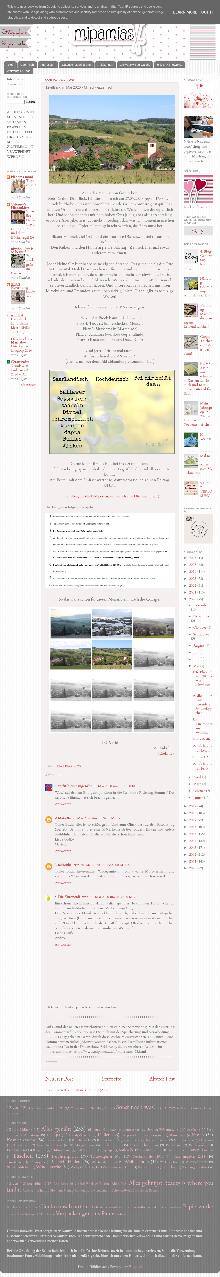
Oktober (200, 627)
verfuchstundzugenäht (75, 786)
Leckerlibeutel (145, 1140)
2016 (193, 826)
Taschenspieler (64, 1156)
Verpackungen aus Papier (86, 1213)
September (201, 634)
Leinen (163, 1140)
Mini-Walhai (205, 436)
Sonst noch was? (136, 1107)
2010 (193, 868)
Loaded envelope (169, 1207)
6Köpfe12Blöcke (19, 1129)
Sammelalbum (15, 1214)
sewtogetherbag (196, 1167)
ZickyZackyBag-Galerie (135, 64)
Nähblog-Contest (102, 1108)
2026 (193, 557)
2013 (193, 847)
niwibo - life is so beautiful (22, 250)
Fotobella (193, 1130)
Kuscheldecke (81, 1140)
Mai (196, 666)
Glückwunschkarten (63, 1206)
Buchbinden (14, 1207)
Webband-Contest (189, 1108)
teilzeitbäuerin (68, 865)
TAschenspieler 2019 (181, 1150)
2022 (193, 585)
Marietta (64, 818)
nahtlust (17, 315)
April (197, 777)
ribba (121, 1214)
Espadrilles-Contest (120, 1130)
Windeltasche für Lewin (202, 748)
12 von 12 (16, 1108)
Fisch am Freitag (62, 1190)
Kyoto (128, 1140)
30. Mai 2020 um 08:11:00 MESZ (117, 786)
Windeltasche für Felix (202, 766)
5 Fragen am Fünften (42, 1108)
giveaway (12, 1113)
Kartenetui (177, 1135)
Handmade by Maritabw (21, 341)
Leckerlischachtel (144, 1207)
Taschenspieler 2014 (106, 1156)
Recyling (39, 1150)
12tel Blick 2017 (38, 1183)
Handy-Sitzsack (80, 1135)
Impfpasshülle (129, 1135)
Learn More (185, 12)
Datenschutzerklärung (76, 64)
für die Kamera (148, 1167)
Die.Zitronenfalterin (73, 896)
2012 (193, 854)
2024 (193, 571)
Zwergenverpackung (118, 1167)
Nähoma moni (22, 177)
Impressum (48, 64)
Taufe (51, 1214)
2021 (193, 592)
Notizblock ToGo (49, 1145)
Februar (199, 790)
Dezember (201, 605)
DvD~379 (30, 293)
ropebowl (171, 1167)
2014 (193, 840)
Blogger (135, 1266)
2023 (193, 578)
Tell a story (166, 1107)
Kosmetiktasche (21, 1140)
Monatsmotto (80, 1108)
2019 (193, 806)
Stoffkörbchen (151, 1150)
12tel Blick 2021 (115, 1183)
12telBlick (166, 753)
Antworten (63, 804)
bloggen (208, 1108)
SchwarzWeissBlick (125, 1190)
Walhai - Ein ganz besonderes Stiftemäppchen (202, 704)
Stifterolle (126, 1150)
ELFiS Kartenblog (19, 286)
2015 (193, 834)
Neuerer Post (59, 1079)
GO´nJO (53, 1135)
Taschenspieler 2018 (189, 1156)
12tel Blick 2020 (69, 766)
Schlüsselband (61, 1150)
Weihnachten (136, 1162)
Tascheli (207, 1150)
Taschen (23, 1156)
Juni (196, 659)
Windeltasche (48, 1167)
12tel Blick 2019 (64, 1183)
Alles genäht (56, 1129)
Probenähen (16, 1150)
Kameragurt (153, 1135)
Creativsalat (19, 361)
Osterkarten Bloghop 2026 (21, 348)
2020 (193, 599)
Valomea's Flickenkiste (20, 206)
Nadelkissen (20, 1145)
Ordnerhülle (111, 1145)
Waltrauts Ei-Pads (18, 71)
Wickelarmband (169, 1162)
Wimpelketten (196, 1162)
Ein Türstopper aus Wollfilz (202, 726)
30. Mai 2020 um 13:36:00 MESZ (96, 818)
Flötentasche (168, 1129)
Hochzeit (96, 1207)
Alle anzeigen (28, 384)
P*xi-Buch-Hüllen (144, 1145)
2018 (193, 813)
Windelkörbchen (19, 1167)
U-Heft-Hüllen (66, 1162)
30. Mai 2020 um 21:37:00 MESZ (114, 896)
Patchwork (197, 1145)
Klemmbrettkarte (117, 1207)
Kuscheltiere (106, 1140)
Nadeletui (206, 1140)
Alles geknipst (145, 1183)
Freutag (63, 1107)
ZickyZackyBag (83, 1167)
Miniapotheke (184, 1140)
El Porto (94, 1130)
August (199, 645)
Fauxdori (146, 1130)
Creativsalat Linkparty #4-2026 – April (21, 369)
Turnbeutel (15, 1162)
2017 (193, 820)
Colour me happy (36, 1190)
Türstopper (37, 1162)
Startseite (111, 1079)
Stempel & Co (35, 1214)
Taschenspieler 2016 (147, 1156)
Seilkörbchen (85, 1150)
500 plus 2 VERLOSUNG (206, 489)
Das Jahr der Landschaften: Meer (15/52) (21, 323)
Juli (196, 652)
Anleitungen (105, 64)
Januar (198, 797)
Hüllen (104, 1135)
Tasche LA (200, 757)
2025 (193, 564)
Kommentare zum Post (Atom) (87, 1090)
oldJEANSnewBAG (169, 64)
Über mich (27, 64)
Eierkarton (30, 1207)
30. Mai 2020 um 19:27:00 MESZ (105, 865)
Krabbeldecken (56, 1140)
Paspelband (174, 1145)
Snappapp (107, 1150)
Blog (11, 64)
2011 (193, 861)
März (197, 784)
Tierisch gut (31, 182)
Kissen (198, 1135)
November (201, 616)
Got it (207, 12)
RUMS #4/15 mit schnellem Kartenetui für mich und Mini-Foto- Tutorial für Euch (198, 378)
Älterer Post (162, 1079)
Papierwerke (198, 1206)
